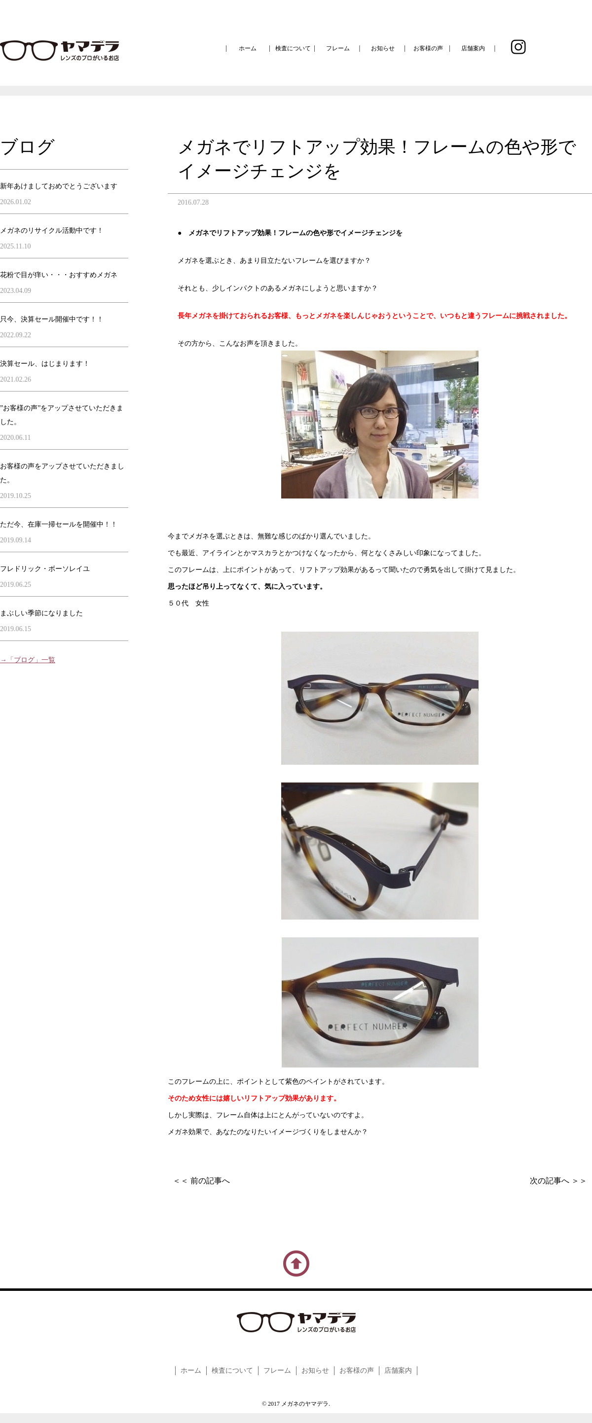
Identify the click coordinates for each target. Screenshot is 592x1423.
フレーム (338, 48)
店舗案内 (473, 48)
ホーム (248, 48)
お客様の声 (428, 48)
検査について (293, 48)
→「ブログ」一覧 (27, 660)
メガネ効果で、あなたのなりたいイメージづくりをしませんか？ (268, 1132)
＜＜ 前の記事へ (201, 1180)
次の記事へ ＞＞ (558, 1180)
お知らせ (383, 48)
